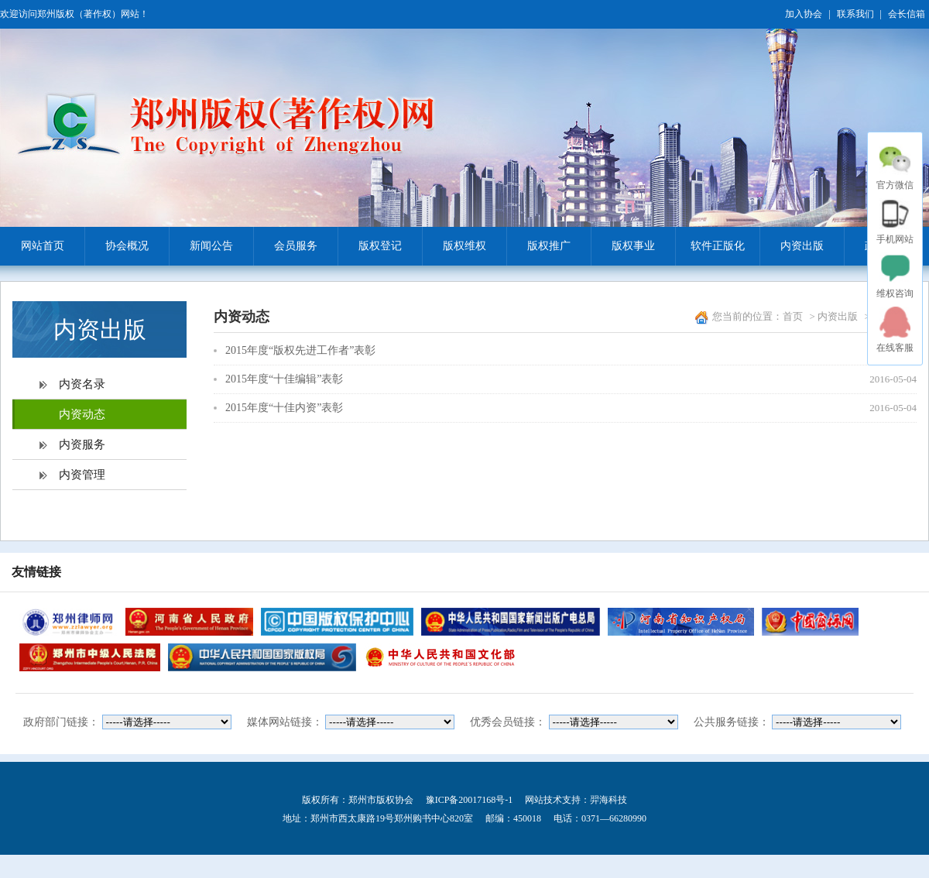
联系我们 (855, 14)
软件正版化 (710, 246)
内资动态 (82, 414)
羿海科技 (608, 799)
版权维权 (454, 246)
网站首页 (42, 246)
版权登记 (370, 246)
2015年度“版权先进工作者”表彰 (300, 350)
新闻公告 (201, 246)
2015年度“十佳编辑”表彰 (284, 379)
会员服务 (285, 246)
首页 (793, 316)
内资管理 (82, 474)
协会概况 (116, 246)
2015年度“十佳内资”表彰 (284, 407)
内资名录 (82, 384)
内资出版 (791, 246)
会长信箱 (906, 14)
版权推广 (538, 246)
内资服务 (82, 444)
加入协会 (803, 14)
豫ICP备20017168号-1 (469, 799)
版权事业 (623, 246)
